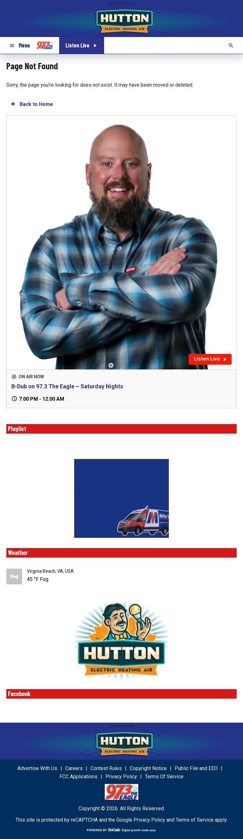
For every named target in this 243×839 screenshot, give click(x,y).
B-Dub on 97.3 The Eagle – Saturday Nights (67, 386)
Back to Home (31, 104)
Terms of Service (195, 820)
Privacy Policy (149, 820)
